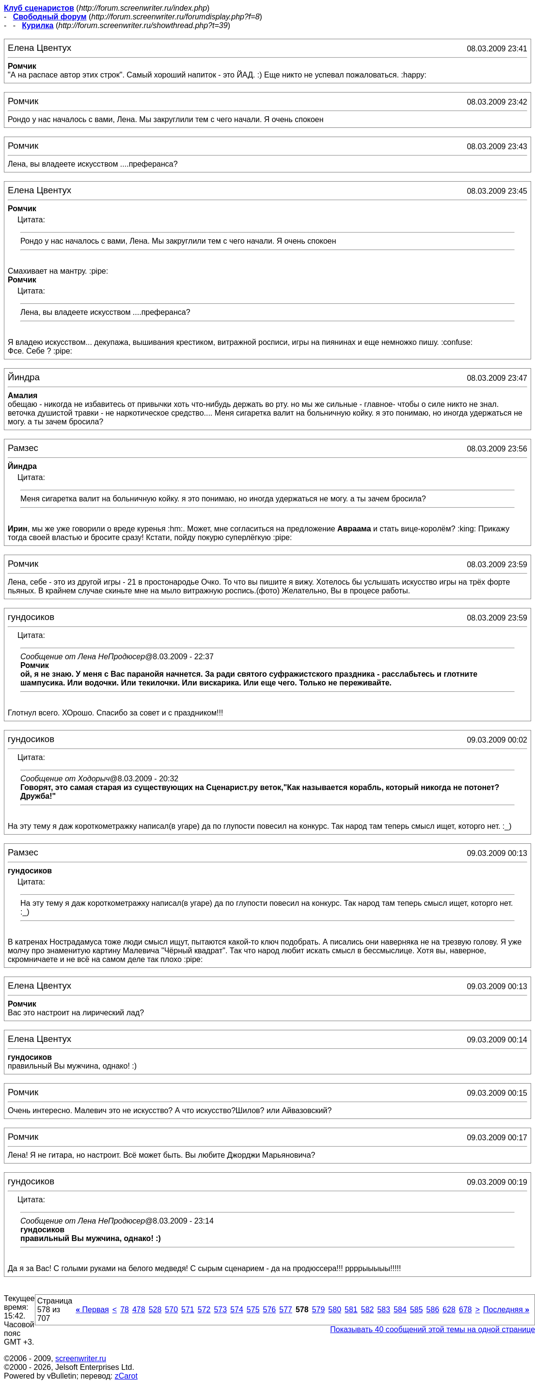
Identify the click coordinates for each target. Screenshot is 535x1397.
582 (367, 1309)
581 (351, 1309)
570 (171, 1309)
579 (318, 1309)
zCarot (126, 1376)
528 (155, 1309)
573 (220, 1309)
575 (253, 1309)
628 (449, 1309)
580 (334, 1309)
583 (383, 1309)
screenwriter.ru (80, 1358)
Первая (92, 1309)
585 (416, 1309)
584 (400, 1309)
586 (433, 1309)
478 (138, 1309)
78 (124, 1309)
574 (236, 1309)
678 (465, 1309)
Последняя (506, 1309)
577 (285, 1309)
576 (269, 1309)
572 (204, 1309)
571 (187, 1309)
